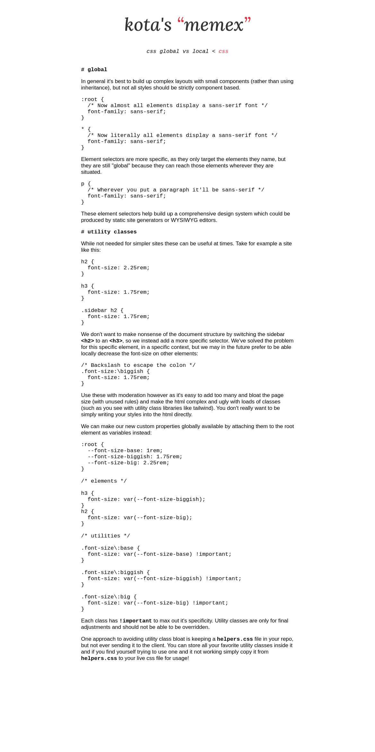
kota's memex (187, 24)
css (224, 52)
